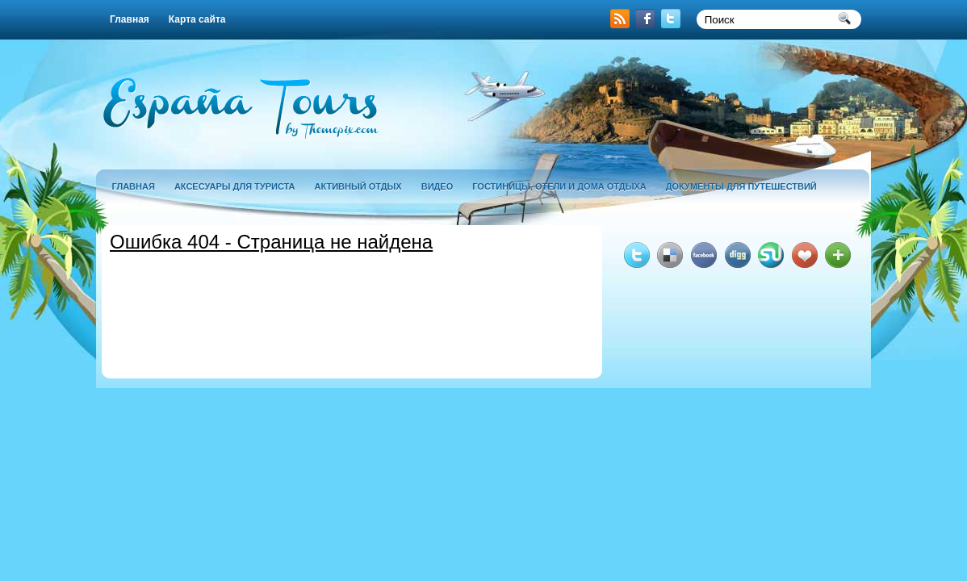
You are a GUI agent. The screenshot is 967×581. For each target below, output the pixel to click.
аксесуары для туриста (234, 186)
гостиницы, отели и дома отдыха (559, 186)
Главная (129, 19)
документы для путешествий (741, 186)
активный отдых (358, 186)
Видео (437, 186)
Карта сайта (197, 19)
